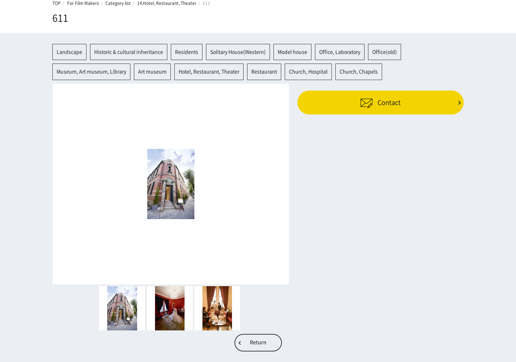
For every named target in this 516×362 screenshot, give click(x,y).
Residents (186, 52)
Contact (380, 102)
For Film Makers (83, 3)
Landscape (69, 52)
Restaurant (264, 71)
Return (258, 342)
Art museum (152, 71)
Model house (292, 52)
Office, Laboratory (339, 52)
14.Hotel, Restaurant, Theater (166, 3)
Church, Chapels (359, 71)
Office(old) (384, 52)
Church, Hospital (308, 71)
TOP (56, 3)
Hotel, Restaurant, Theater (209, 71)
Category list (118, 3)
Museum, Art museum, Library (91, 71)
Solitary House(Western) (238, 52)
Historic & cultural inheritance (128, 52)
